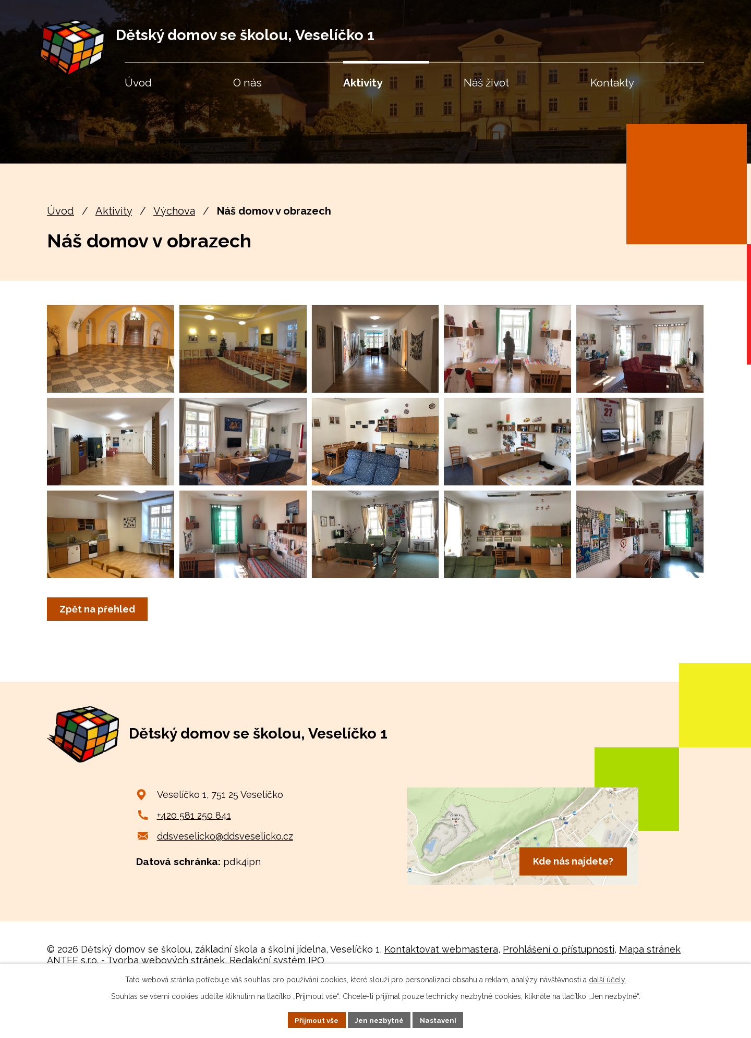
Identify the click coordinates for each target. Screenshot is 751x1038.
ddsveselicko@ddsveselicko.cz (225, 886)
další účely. (607, 978)
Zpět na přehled (99, 659)
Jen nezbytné (379, 1019)
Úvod (60, 211)
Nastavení (441, 1019)
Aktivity (113, 211)
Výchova (174, 211)
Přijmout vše (314, 1019)
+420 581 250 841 (194, 865)
